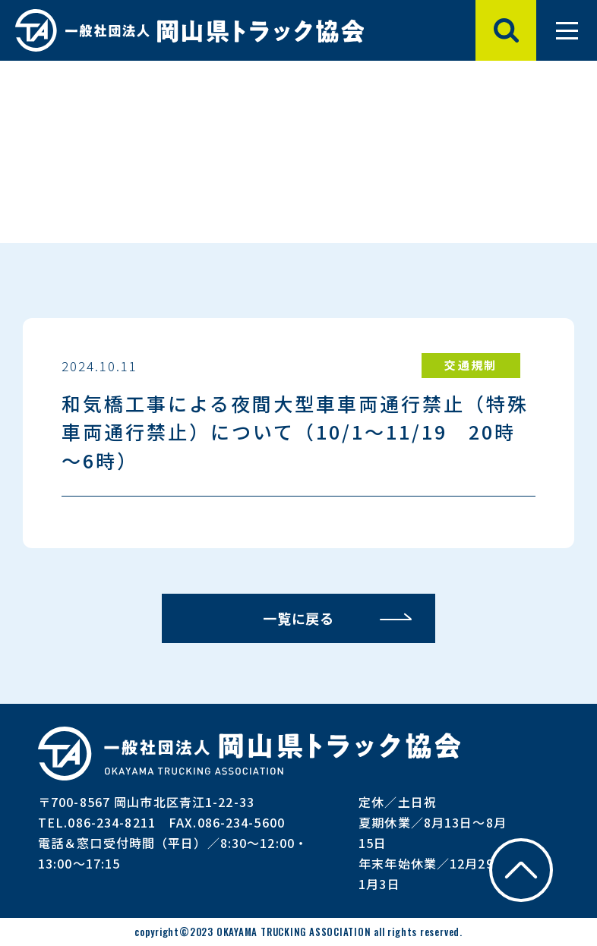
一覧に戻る (299, 618)
